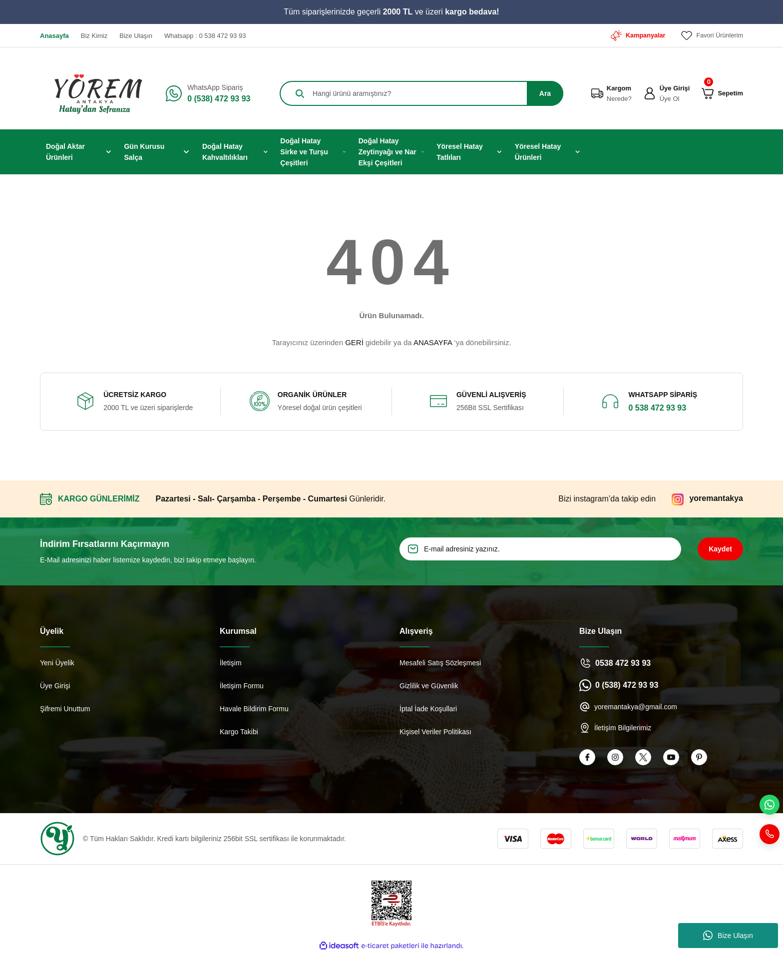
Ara (545, 93)
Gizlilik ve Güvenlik (428, 686)
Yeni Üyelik (57, 663)
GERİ (354, 342)
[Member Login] (650, 93)
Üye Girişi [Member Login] (675, 88)
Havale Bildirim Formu (254, 709)
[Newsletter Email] (540, 548)
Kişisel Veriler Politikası (435, 732)
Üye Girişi (55, 686)
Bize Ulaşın (728, 935)
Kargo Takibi (239, 732)
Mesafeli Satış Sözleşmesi (440, 663)
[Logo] (95, 93)
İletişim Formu (242, 686)
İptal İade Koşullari (428, 709)
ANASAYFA (432, 342)
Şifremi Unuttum (65, 709)
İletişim (231, 663)
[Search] (421, 93)
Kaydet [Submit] (720, 549)
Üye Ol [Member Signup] (670, 98)
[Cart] (708, 93)
